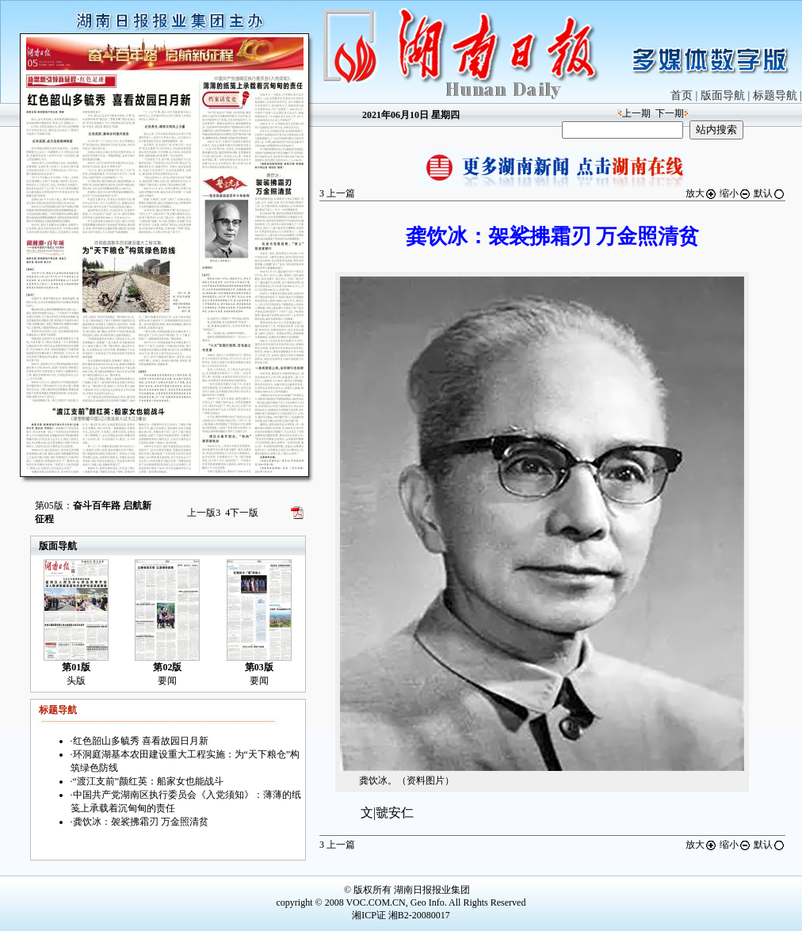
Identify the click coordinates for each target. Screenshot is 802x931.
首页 (681, 95)
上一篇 (337, 193)
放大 (701, 193)
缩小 (735, 193)
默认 (769, 193)
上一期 (636, 113)
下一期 (669, 113)
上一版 (203, 512)
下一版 (241, 512)
